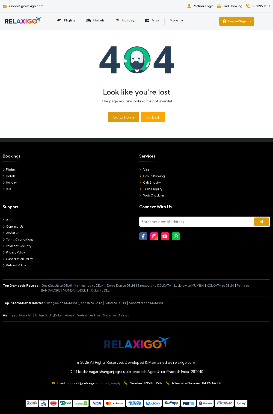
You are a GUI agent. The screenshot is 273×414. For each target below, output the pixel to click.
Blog (7, 220)
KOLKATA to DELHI (220, 285)
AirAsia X (41, 315)
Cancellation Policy (18, 259)
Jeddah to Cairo (91, 303)
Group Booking (152, 176)
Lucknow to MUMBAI (189, 285)
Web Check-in (151, 195)
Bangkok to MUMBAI (62, 303)
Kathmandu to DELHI (89, 285)
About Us (11, 233)
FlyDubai (56, 315)
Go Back (153, 117)
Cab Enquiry (150, 182)
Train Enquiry (150, 189)
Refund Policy (14, 265)
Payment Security (17, 246)
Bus (7, 189)
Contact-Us (13, 226)
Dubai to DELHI (101, 290)
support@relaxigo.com (85, 383)
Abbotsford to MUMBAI (146, 303)
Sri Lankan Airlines (116, 315)
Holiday (10, 182)
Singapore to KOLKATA (154, 285)
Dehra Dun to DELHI (121, 285)
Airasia (69, 315)
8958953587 (153, 383)
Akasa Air (25, 315)
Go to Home (124, 117)
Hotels (9, 176)
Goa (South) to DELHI (57, 285)
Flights (9, 169)
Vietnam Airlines (88, 315)
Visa (144, 169)
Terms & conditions (18, 239)
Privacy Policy (14, 252)
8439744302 (212, 383)
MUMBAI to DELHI (76, 290)
